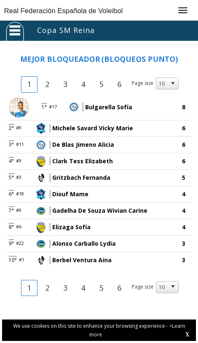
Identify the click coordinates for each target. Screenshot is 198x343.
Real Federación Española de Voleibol (63, 11)
